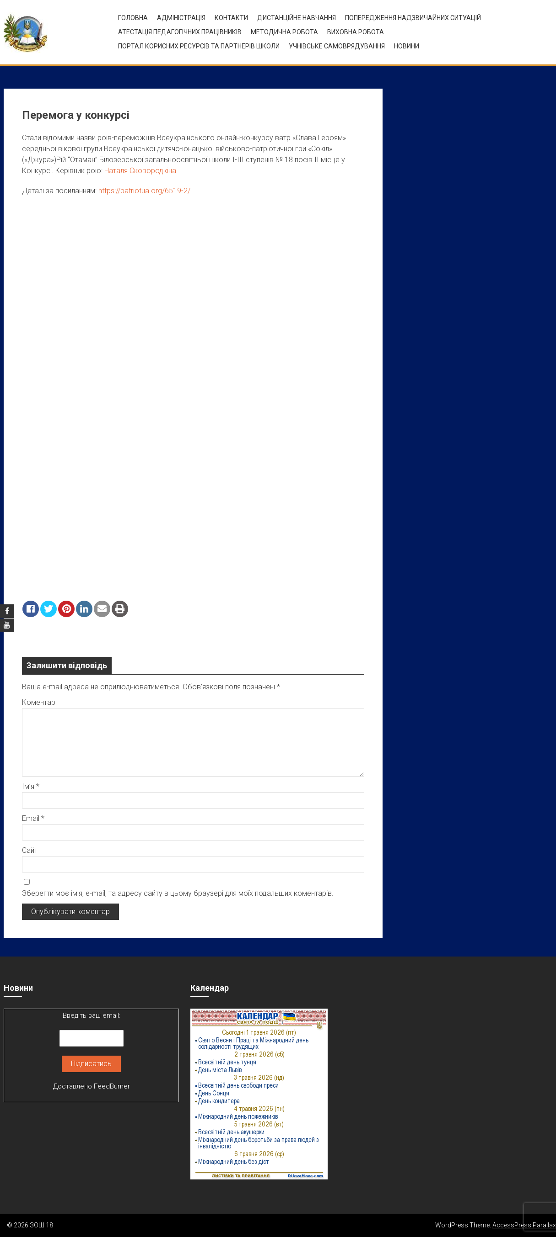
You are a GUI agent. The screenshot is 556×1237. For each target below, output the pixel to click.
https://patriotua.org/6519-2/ (144, 190)
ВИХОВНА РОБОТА (355, 32)
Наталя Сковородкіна (140, 170)
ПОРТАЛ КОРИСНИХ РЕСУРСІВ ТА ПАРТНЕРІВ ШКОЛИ (199, 46)
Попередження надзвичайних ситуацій (413, 17)
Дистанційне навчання (296, 17)
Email (33, 818)
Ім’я (30, 786)
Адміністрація (181, 17)
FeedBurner (112, 1086)
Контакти (231, 17)
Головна (133, 17)
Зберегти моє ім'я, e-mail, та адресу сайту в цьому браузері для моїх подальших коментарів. (178, 893)
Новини (406, 46)
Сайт (30, 850)
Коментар (38, 702)
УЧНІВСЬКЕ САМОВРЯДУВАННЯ (337, 46)
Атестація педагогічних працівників (180, 32)
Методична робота (284, 32)
